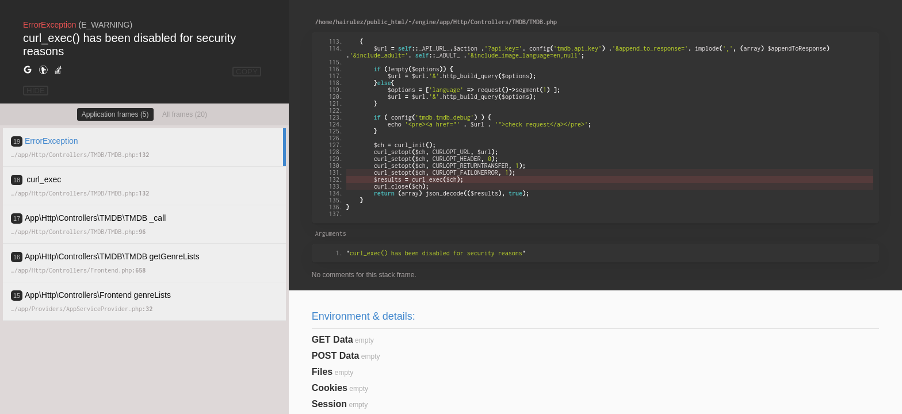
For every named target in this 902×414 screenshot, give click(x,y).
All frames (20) (184, 114)
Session (329, 404)
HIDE (35, 90)
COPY (247, 71)
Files (322, 372)
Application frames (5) (115, 114)
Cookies (329, 388)
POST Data (336, 356)
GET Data (332, 339)
